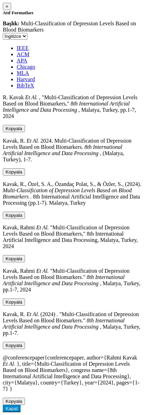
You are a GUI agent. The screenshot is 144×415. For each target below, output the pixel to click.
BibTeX (25, 85)
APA (22, 60)
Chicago (26, 67)
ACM (23, 54)
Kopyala (14, 128)
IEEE (23, 48)
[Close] (7, 6)
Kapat (12, 408)
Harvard (26, 79)
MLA (23, 73)
